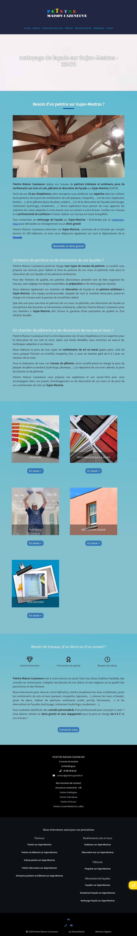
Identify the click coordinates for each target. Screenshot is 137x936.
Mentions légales (103, 931)
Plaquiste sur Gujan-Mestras (98, 868)
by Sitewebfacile (77, 931)
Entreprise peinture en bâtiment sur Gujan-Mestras (39, 875)
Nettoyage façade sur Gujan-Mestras (98, 900)
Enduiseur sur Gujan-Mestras (97, 844)
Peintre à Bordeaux (68, 797)
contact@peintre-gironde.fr (70, 775)
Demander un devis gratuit (68, 246)
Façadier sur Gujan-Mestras (97, 885)
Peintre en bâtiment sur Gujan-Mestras (39, 852)
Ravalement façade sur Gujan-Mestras (97, 892)
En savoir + (18, 471)
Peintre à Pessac (68, 801)
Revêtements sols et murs (97, 838)
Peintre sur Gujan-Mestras (39, 844)
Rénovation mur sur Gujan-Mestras (98, 852)
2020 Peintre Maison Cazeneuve (42, 931)
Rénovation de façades (97, 878)
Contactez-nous (68, 729)
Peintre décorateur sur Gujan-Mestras (39, 868)
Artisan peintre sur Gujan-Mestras (39, 860)
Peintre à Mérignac (68, 792)
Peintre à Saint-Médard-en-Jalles (68, 806)
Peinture (39, 838)
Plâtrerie (98, 862)
